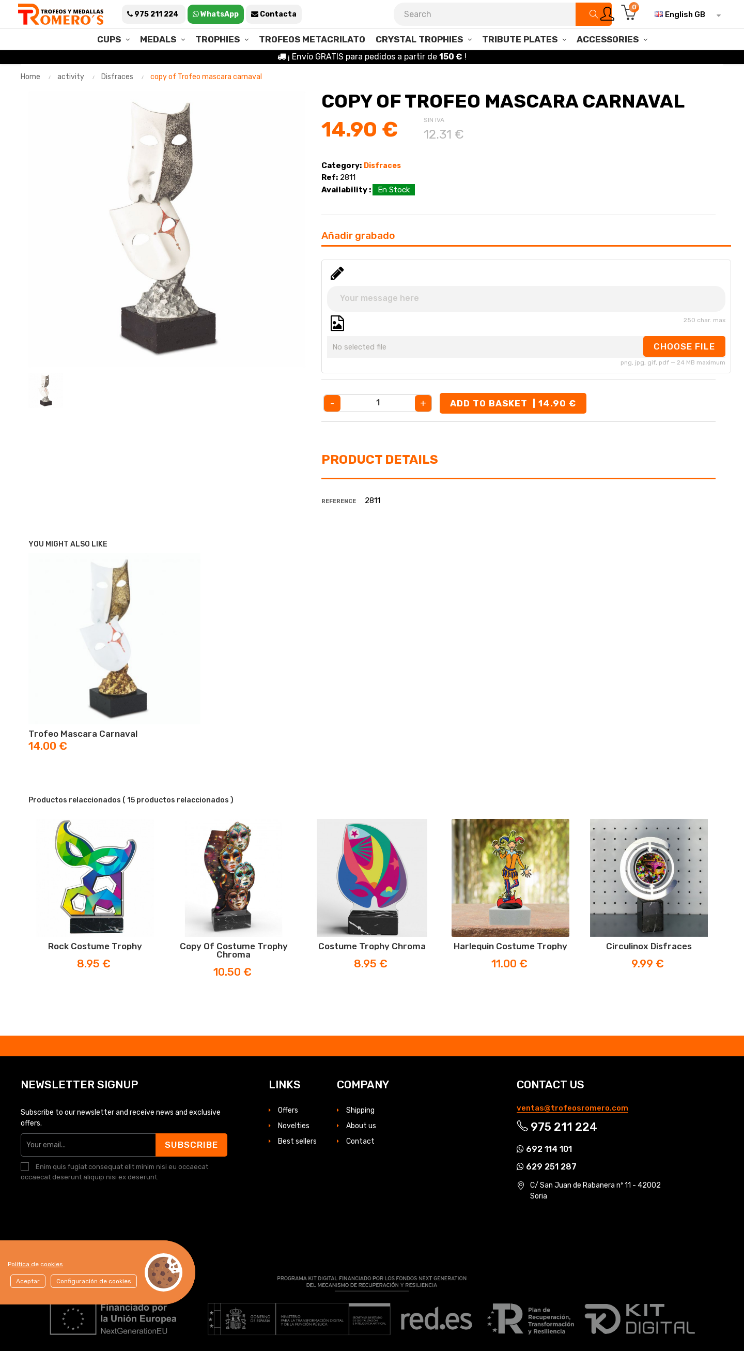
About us (361, 1125)
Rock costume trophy (95, 946)
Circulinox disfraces (649, 946)
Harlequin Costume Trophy (510, 946)
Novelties (293, 1125)
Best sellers (297, 1141)
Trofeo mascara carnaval (82, 734)
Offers (288, 1110)
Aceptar (28, 1281)
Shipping (360, 1110)
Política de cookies (35, 1264)
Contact (360, 1141)
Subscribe (191, 1145)
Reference (338, 501)
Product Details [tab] (379, 459)
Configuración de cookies (93, 1281)
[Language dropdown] (685, 14)
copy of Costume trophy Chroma (234, 950)
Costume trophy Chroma (372, 946)
